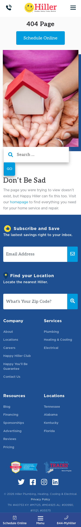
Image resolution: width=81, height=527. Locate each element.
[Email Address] (35, 254)
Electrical (51, 348)
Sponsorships (13, 422)
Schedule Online (15, 520)
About (8, 331)
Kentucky (51, 422)
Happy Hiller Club (17, 356)
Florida (49, 431)
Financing (10, 414)
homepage (19, 202)
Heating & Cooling (58, 339)
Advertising (12, 431)
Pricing (8, 447)
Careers (9, 348)
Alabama (50, 414)
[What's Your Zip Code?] (35, 301)
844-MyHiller (66, 520)
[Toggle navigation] (73, 7)
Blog (6, 406)
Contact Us (11, 376)
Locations (10, 339)
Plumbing (51, 331)
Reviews (9, 439)
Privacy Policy (40, 499)
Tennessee (52, 406)
